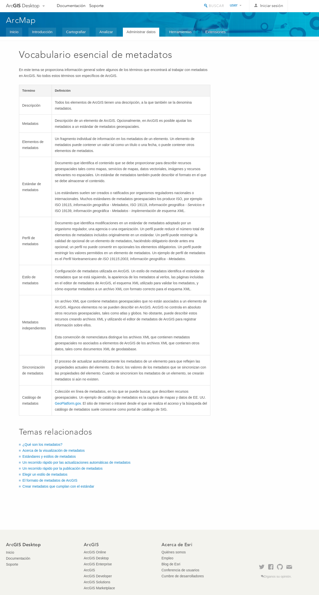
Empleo (167, 558)
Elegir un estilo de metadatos (45, 474)
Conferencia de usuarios (180, 570)
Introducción (42, 32)
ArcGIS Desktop (96, 558)
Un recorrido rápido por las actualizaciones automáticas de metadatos (76, 462)
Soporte (96, 5)
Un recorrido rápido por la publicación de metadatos (62, 468)
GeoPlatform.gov (68, 403)
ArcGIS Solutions (97, 582)
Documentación (71, 5)
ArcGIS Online (95, 552)
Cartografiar (76, 32)
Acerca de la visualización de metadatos (53, 450)
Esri (302, 6)
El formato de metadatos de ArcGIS (49, 480)
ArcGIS (89, 570)
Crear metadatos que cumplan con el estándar (58, 486)
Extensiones (215, 32)
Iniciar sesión (271, 5)
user (234, 5)
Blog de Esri (170, 564)
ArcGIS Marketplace (99, 588)
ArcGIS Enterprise (98, 564)
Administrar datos (141, 32)
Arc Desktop (23, 5)
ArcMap (21, 20)
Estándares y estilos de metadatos (49, 456)
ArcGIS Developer (98, 576)
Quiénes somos (173, 552)
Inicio (14, 32)
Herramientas (180, 32)
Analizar (106, 32)
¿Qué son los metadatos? (42, 444)
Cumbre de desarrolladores (182, 576)
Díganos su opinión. (278, 576)
